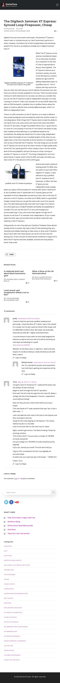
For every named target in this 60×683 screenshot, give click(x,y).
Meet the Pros (8, 598)
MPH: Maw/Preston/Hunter (13, 608)
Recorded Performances (41, 279)
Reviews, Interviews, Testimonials (15, 641)
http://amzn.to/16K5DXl (21, 345)
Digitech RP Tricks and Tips (12, 560)
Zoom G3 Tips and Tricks (12, 660)
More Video (7, 603)
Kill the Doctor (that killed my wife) (20, 525)
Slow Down (11, 529)
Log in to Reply (20, 358)
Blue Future (8, 555)
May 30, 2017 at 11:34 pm (27, 382)
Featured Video (12, 279)
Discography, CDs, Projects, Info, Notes (17, 565)
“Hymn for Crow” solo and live (18, 533)
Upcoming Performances (12, 655)
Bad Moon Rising (13, 522)
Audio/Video (8, 546)
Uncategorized (9, 650)
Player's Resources (10, 617)
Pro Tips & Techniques (11, 622)
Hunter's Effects (9, 31)
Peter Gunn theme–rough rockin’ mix (21, 518)
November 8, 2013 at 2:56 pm (44, 362)
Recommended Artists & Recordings (16, 627)
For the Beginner (12, 298)
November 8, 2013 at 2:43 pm (29, 318)
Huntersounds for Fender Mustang (16, 593)
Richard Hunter (10, 28)
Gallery (6, 579)
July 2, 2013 (19, 28)
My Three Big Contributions (13, 612)
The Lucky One (8, 645)
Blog (36, 277)
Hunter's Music (9, 589)
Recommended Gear (23, 31)
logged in (16, 478)
